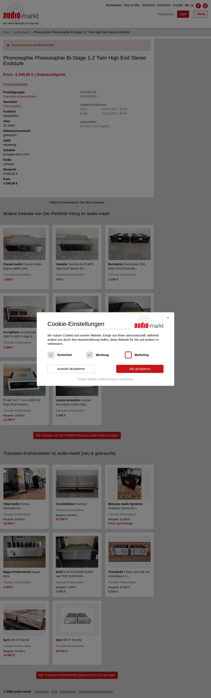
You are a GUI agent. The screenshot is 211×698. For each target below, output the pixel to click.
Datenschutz (107, 379)
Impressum (126, 379)
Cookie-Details (87, 379)
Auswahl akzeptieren (71, 369)
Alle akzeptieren (140, 369)
